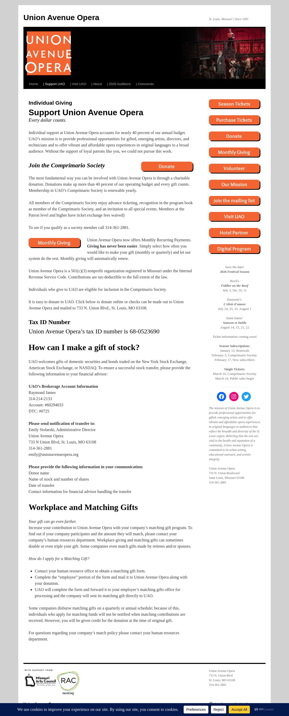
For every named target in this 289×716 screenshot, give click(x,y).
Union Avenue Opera (61, 17)
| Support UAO (54, 84)
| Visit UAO (78, 84)
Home (33, 84)
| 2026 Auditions (119, 84)
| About (96, 84)
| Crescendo (145, 84)
